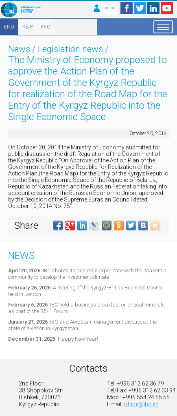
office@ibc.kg (141, 404)
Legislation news (70, 49)
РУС (45, 27)
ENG (9, 27)
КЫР (27, 27)
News (19, 49)
